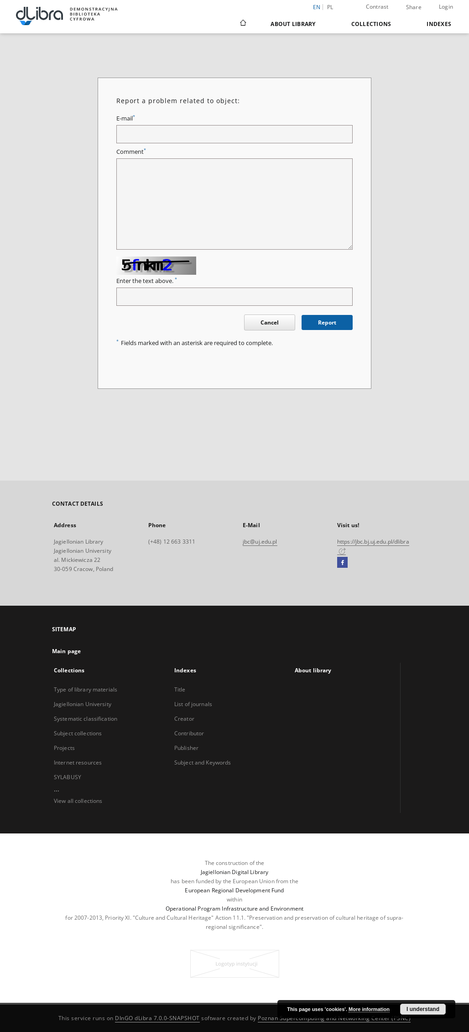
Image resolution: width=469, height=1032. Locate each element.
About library (293, 24)
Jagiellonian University (82, 704)
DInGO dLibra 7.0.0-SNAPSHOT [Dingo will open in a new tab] (157, 1018)
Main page (66, 651)
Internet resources (78, 762)
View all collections (78, 801)
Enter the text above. (146, 281)
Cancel (270, 322)
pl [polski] (330, 7)
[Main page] (242, 24)
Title (180, 689)
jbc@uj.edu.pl (260, 541)
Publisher (186, 748)
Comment (131, 152)
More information (369, 1009)
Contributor (189, 733)
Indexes (439, 24)
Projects (64, 748)
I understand (422, 1009)
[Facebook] (342, 563)
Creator (184, 719)
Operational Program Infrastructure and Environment (234, 908)
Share (414, 7)
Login (446, 6)
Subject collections (78, 733)
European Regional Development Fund (234, 890)
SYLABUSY (67, 777)
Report (327, 322)
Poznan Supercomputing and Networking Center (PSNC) (334, 1018)
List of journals (193, 704)
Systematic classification (85, 719)
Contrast (377, 6)
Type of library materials (85, 689)
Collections (371, 24)
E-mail (125, 118)
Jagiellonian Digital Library (234, 872)
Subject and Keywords (202, 762)
